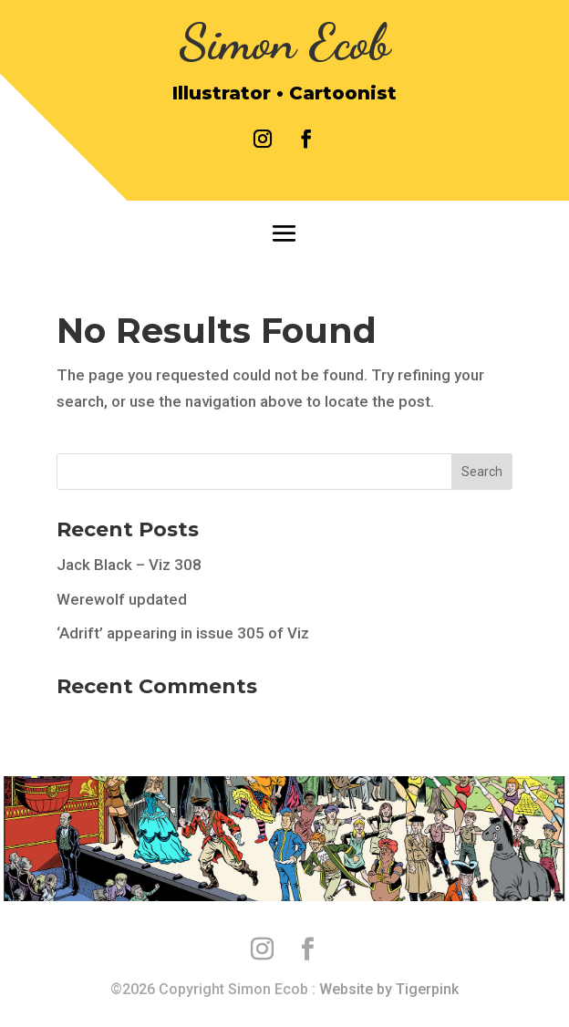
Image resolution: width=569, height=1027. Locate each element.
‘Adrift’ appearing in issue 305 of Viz (183, 633)
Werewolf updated (122, 599)
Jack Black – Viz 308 (129, 564)
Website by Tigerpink (389, 989)
